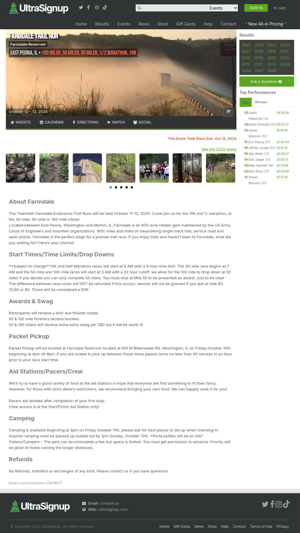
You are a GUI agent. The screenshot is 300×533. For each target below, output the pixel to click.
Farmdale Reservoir (28, 44)
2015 (258, 57)
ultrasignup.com (112, 509)
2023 (272, 44)
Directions (84, 122)
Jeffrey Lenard (258, 148)
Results (102, 23)
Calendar (51, 122)
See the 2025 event (219, 149)
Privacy (283, 526)
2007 (258, 70)
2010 (271, 64)
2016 (245, 57)
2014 (271, 57)
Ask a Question (266, 81)
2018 (271, 51)
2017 (284, 51)
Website (20, 122)
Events (123, 23)
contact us (109, 503)
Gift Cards (185, 23)
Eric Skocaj (256, 142)
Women (261, 102)
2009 (285, 64)
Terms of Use (261, 526)
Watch (116, 122)
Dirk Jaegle (256, 159)
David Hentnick (259, 124)
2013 (284, 57)
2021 (245, 51)
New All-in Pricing (265, 23)
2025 (246, 44)
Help (208, 23)
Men (245, 102)
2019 (258, 51)
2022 (285, 44)
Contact (228, 23)
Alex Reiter (255, 153)
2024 (259, 44)
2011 (258, 64)
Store (163, 23)
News (144, 23)
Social (142, 122)
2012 (245, 64)
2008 (246, 70)
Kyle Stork (255, 171)
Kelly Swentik (257, 165)
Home (81, 23)
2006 (272, 70)
